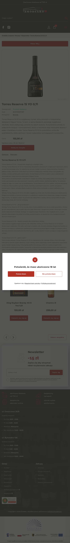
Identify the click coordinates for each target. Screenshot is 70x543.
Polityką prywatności (48, 283)
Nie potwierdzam (49, 274)
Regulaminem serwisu (32, 283)
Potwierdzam (21, 274)
